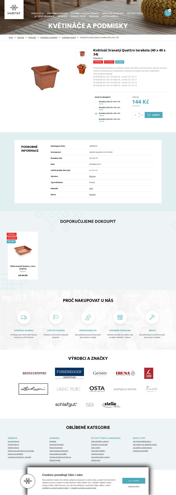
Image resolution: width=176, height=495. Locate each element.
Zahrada (94, 16)
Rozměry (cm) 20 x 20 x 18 (109, 102)
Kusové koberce (13, 441)
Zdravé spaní (78, 16)
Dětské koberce (13, 448)
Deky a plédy (95, 448)
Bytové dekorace (45, 16)
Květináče (32, 37)
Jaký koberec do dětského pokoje (145, 444)
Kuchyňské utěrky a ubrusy (100, 457)
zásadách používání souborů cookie (83, 488)
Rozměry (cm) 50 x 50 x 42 (109, 119)
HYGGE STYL (37, 13)
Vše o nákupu (44, 3)
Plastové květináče (56, 448)
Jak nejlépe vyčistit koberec (142, 448)
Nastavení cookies (133, 486)
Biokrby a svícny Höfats (85, 13)
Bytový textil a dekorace (106, 438)
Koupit (156, 115)
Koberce (62, 16)
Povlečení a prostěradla (99, 444)
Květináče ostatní (69, 37)
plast (91, 188)
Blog (67, 3)
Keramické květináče (57, 444)
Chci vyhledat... (126, 3)
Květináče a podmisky (49, 37)
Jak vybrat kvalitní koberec (142, 441)
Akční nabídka (110, 16)
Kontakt (85, 3)
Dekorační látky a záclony (100, 441)
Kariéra (75, 3)
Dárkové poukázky (113, 13)
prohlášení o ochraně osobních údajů (55, 488)
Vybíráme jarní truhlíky (140, 451)
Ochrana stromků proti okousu (60, 457)
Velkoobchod (57, 3)
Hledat (148, 3)
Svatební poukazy (57, 13)
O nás (33, 3)
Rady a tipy (139, 438)
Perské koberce (13, 444)
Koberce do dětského (15, 454)
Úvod (11, 37)
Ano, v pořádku (134, 481)
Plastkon (92, 176)
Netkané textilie (55, 460)
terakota (92, 194)
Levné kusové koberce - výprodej (19, 457)
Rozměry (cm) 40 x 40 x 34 (109, 113)
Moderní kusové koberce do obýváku (21, 451)
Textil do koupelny (97, 454)
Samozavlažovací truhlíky (58, 454)
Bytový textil (135, 13)
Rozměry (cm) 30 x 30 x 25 (109, 107)
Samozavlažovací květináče (59, 451)
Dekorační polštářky (98, 451)
